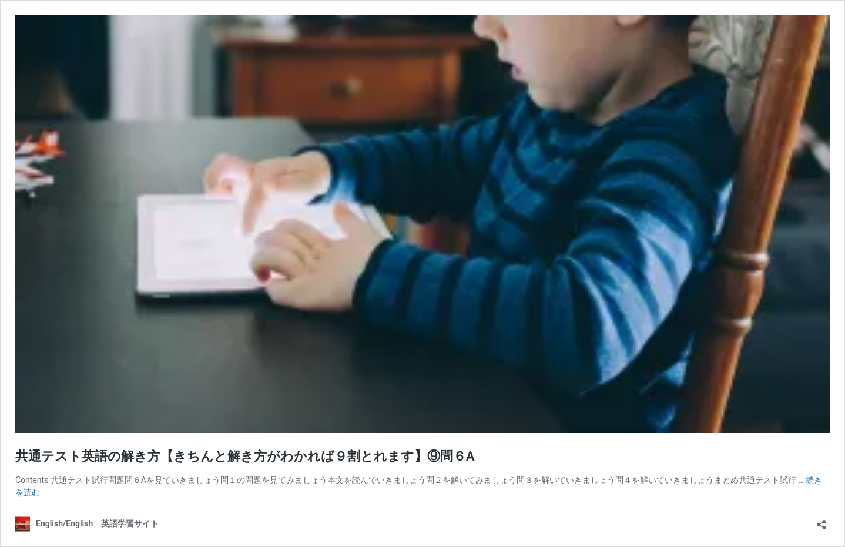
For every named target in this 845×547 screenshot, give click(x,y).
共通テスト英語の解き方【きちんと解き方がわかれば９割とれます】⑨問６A (245, 456)
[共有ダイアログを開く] (821, 521)
